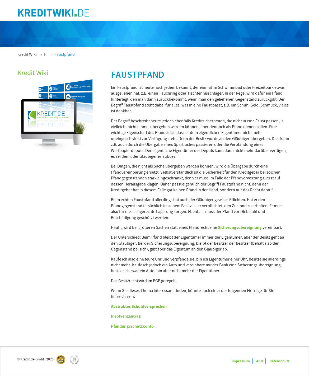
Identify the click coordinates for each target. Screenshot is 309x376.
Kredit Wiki (27, 54)
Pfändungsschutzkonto (132, 326)
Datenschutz (279, 361)
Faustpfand (64, 54)
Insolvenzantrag (126, 316)
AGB (259, 361)
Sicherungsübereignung (240, 227)
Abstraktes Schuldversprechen (139, 306)
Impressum (241, 361)
